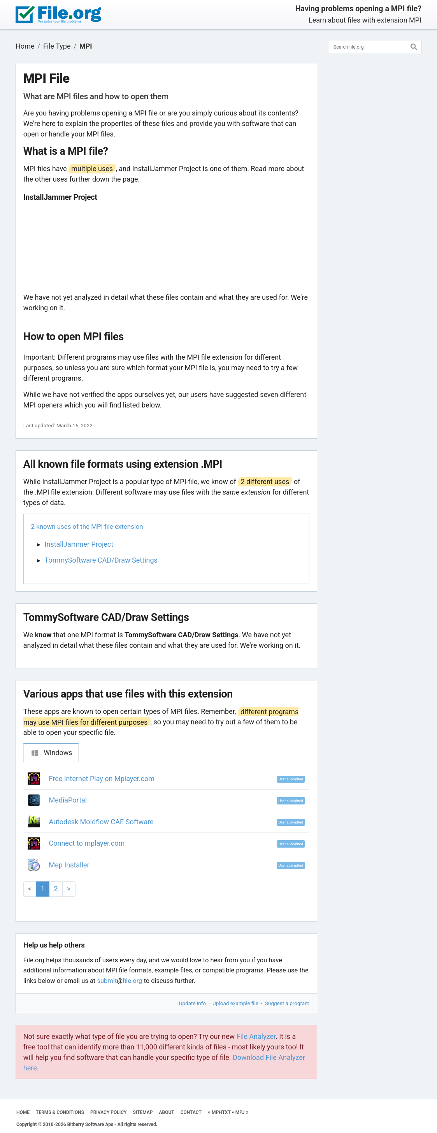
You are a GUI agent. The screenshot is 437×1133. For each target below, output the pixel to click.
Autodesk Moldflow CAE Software (101, 822)
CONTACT (191, 1112)
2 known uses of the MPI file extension (87, 526)
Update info (192, 1003)
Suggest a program (287, 1003)
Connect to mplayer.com (87, 843)
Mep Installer (69, 865)
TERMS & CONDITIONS (60, 1112)
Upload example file (235, 1003)
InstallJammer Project (79, 544)
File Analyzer (256, 1036)
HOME (23, 1112)
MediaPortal (68, 800)
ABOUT (166, 1112)
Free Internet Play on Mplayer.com (102, 779)
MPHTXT (221, 1112)
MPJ (240, 1112)
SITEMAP (143, 1112)
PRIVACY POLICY (108, 1112)
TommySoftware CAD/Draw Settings (101, 560)
